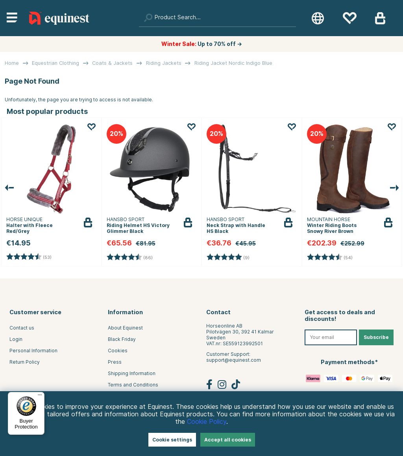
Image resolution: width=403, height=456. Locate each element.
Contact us (21, 328)
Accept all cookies (227, 440)
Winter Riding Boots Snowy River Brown (332, 228)
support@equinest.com (233, 360)
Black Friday (122, 339)
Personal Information (33, 350)
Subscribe (376, 337)
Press (115, 362)
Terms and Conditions (133, 385)
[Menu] (39, 396)
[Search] (217, 18)
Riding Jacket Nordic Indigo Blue (233, 63)
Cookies (118, 350)
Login (15, 339)
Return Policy (24, 362)
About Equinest (125, 328)
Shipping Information (131, 373)
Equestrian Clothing (55, 63)
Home (12, 63)
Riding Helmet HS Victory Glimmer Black (138, 228)
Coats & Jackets (112, 63)
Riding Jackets (163, 63)
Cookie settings (172, 440)
